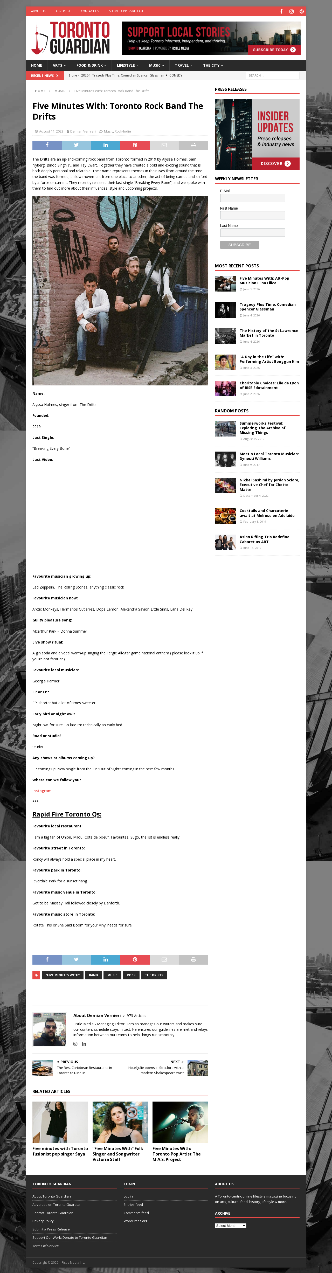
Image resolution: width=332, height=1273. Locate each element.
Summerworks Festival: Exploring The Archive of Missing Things (263, 427)
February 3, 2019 (254, 521)
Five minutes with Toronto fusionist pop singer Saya (60, 1150)
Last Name (229, 225)
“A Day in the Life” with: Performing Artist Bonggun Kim (269, 358)
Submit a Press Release (126, 11)
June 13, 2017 (252, 547)
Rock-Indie (123, 130)
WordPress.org (135, 1220)
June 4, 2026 (251, 314)
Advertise (63, 11)
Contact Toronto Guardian (52, 1211)
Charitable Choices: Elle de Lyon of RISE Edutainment (269, 384)
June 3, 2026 (251, 367)
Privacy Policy (43, 1220)
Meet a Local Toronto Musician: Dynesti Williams (269, 455)
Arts (57, 64)
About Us (38, 11)
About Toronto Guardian (51, 1195)
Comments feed (136, 1211)
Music (155, 64)
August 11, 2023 (51, 130)
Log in (128, 1195)
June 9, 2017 (251, 464)
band (93, 974)
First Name (229, 207)
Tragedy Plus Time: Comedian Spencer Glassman (268, 306)
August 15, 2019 (253, 438)
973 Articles (136, 1014)
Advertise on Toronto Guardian (56, 1203)
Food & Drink (90, 64)
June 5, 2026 (251, 288)
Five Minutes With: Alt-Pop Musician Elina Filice (264, 280)
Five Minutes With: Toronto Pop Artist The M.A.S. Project (177, 1153)
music (112, 974)
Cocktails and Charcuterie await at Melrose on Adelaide (267, 512)
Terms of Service (45, 1244)
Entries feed (133, 1203)
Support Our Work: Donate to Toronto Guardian (69, 1236)
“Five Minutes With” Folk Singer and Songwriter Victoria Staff (118, 1153)
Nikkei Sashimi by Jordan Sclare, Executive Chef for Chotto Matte (269, 484)
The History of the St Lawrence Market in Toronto (269, 332)
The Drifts (154, 974)
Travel (182, 64)
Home (36, 64)
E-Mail (225, 190)
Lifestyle (126, 64)
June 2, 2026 (251, 393)
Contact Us (90, 11)
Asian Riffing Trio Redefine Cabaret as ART (264, 538)
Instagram (42, 789)
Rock (131, 974)
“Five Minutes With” (63, 974)
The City (211, 64)
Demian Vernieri (83, 130)
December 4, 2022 (255, 495)
